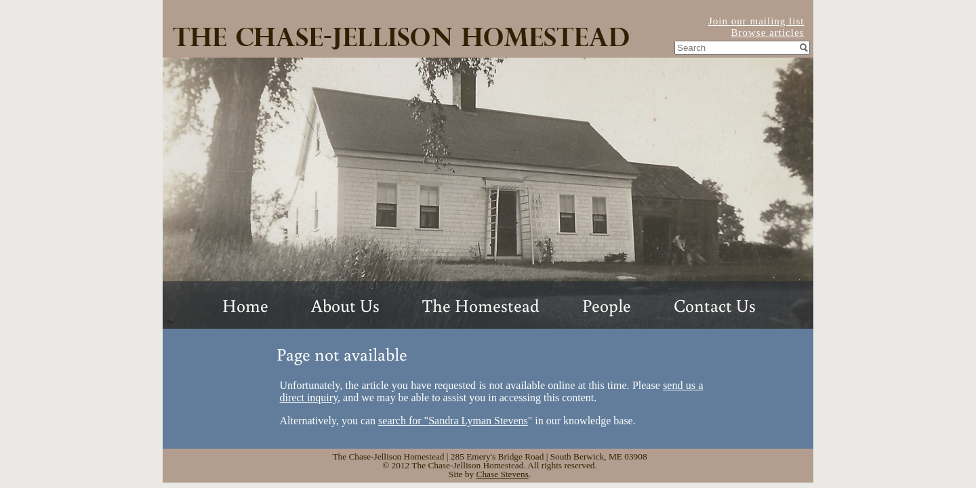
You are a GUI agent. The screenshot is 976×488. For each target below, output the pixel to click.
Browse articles (768, 32)
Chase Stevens (502, 474)
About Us (345, 305)
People (606, 305)
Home (245, 305)
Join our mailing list (756, 21)
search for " (453, 420)
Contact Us (715, 305)
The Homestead (481, 305)
